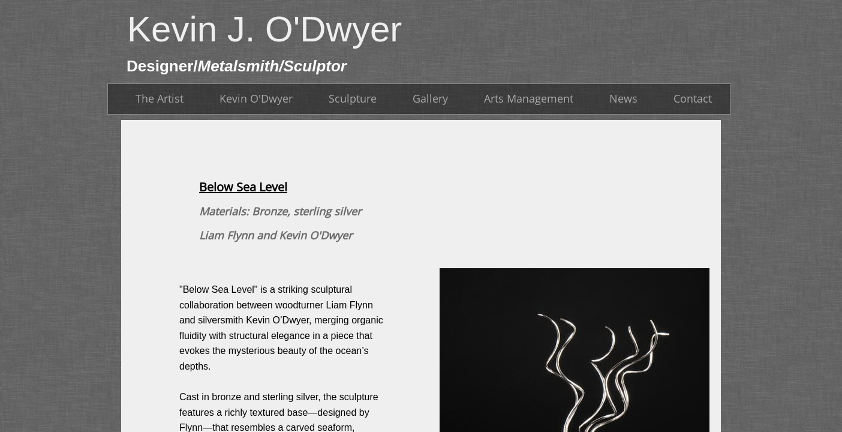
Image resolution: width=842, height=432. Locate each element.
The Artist (160, 98)
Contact (692, 98)
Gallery (430, 98)
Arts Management (528, 98)
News (623, 98)
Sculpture (353, 98)
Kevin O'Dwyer (256, 98)
